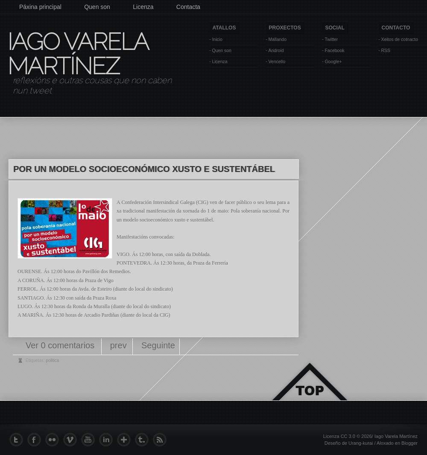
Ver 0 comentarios (61, 345)
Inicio (217, 39)
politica (52, 360)
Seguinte (158, 345)
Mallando (277, 39)
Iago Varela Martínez (77, 54)
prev (118, 345)
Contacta (188, 6)
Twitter (331, 39)
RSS (385, 50)
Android (276, 50)
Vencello (276, 61)
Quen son (97, 6)
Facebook (334, 50)
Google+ (333, 61)
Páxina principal (40, 6)
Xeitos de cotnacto (399, 39)
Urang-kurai (360, 443)
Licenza (143, 6)
